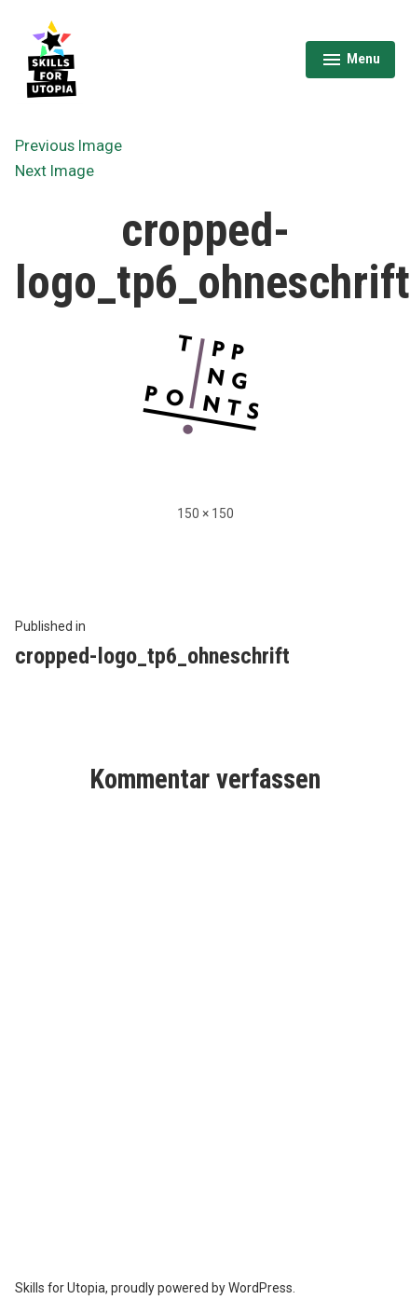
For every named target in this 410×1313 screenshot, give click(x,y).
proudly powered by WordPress (202, 1287)
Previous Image (68, 146)
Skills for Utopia (60, 1287)
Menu (351, 61)
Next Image (54, 171)
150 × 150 (205, 513)
